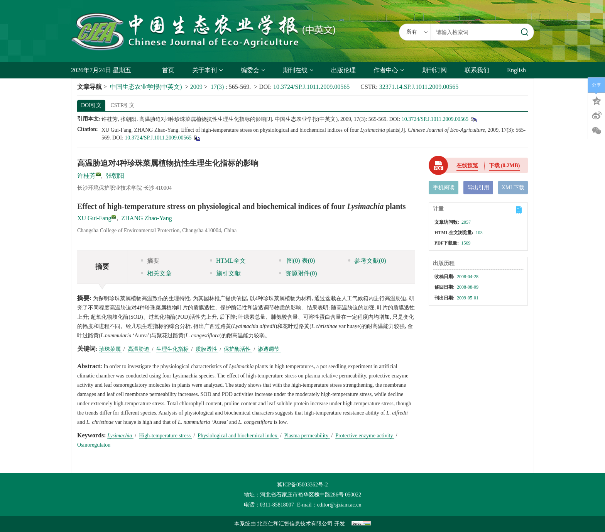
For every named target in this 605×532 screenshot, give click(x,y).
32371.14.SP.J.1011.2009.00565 (419, 86)
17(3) (218, 86)
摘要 (150, 260)
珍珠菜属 (110, 349)
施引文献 (225, 273)
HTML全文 (228, 260)
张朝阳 (115, 175)
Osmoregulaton (94, 445)
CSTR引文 (122, 105)
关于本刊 (207, 70)
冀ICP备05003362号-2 (302, 485)
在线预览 (467, 165)
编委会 (253, 70)
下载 (504, 165)
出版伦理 (343, 70)
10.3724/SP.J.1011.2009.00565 (311, 86)
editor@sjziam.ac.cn (339, 505)
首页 (168, 70)
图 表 (297, 260)
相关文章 (156, 273)
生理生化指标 (173, 349)
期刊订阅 (434, 70)
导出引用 (478, 187)
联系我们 (477, 70)
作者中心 (388, 70)
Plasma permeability (307, 436)
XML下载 (513, 187)
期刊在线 (298, 70)
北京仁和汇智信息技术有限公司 (295, 524)
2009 (196, 86)
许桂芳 (86, 175)
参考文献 (367, 260)
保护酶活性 (238, 349)
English (516, 70)
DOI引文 (91, 105)
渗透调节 (269, 349)
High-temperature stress (165, 436)
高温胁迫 (139, 349)
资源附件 (298, 273)
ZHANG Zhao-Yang (146, 218)
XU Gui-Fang (94, 218)
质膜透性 (207, 349)
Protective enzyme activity (364, 436)
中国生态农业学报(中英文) (146, 86)
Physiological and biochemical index (238, 436)
